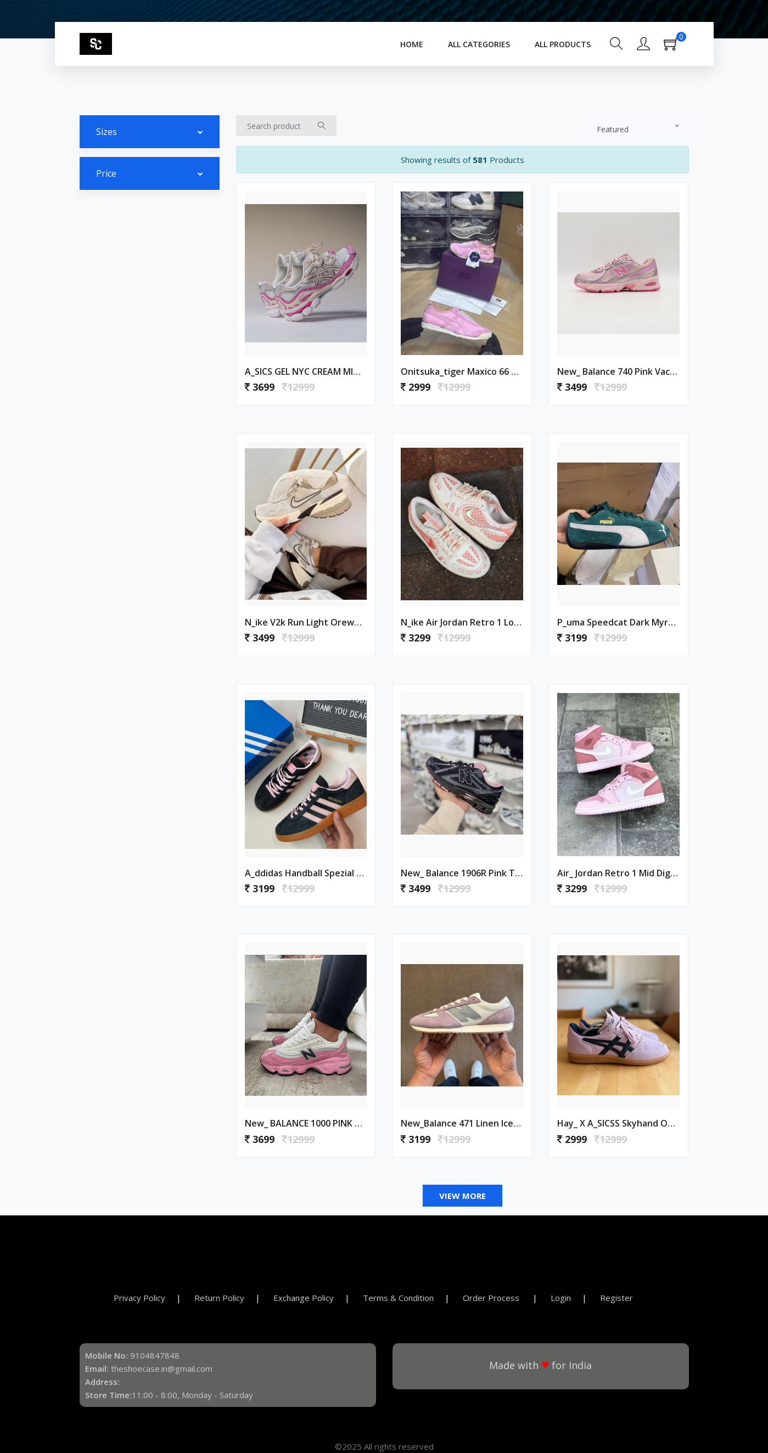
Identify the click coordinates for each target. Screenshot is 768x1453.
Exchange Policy (303, 1297)
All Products (563, 44)
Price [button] (106, 173)
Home (411, 44)
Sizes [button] (106, 132)
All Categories (479, 44)
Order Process (492, 1297)
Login (561, 1297)
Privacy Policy (139, 1297)
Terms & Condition (398, 1297)
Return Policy (219, 1297)
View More (462, 1195)
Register (616, 1297)
